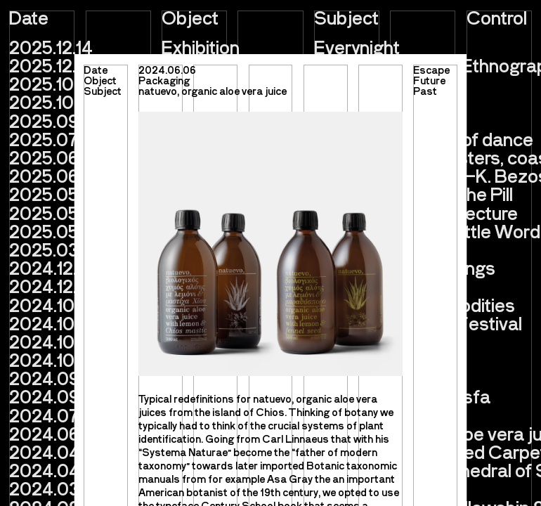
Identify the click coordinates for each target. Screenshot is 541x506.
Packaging (164, 80)
